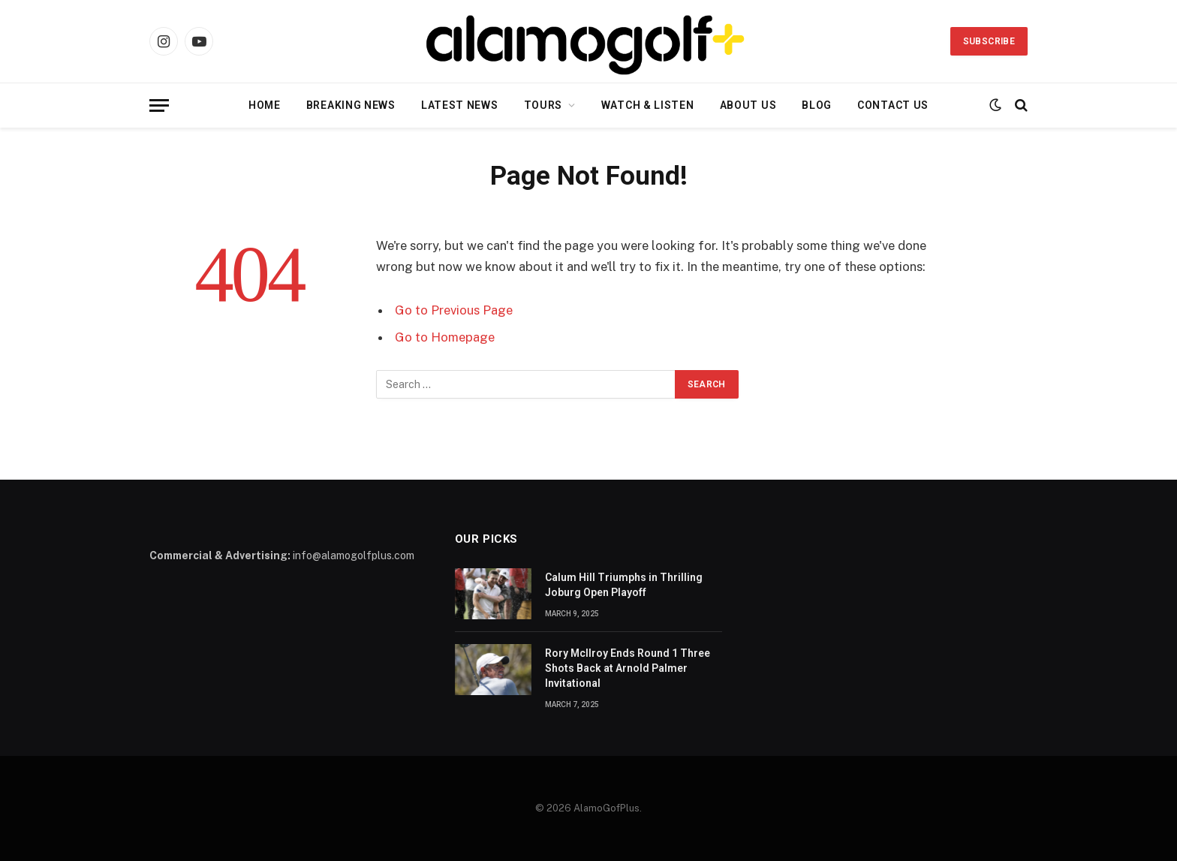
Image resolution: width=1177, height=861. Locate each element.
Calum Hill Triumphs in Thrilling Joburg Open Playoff (624, 584)
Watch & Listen (647, 105)
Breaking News (351, 105)
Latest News (459, 105)
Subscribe (989, 41)
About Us (748, 105)
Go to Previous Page (454, 310)
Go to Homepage (445, 337)
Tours (543, 105)
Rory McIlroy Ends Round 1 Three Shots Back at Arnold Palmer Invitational (627, 668)
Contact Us (893, 105)
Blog (817, 105)
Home (264, 105)
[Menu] (159, 105)
